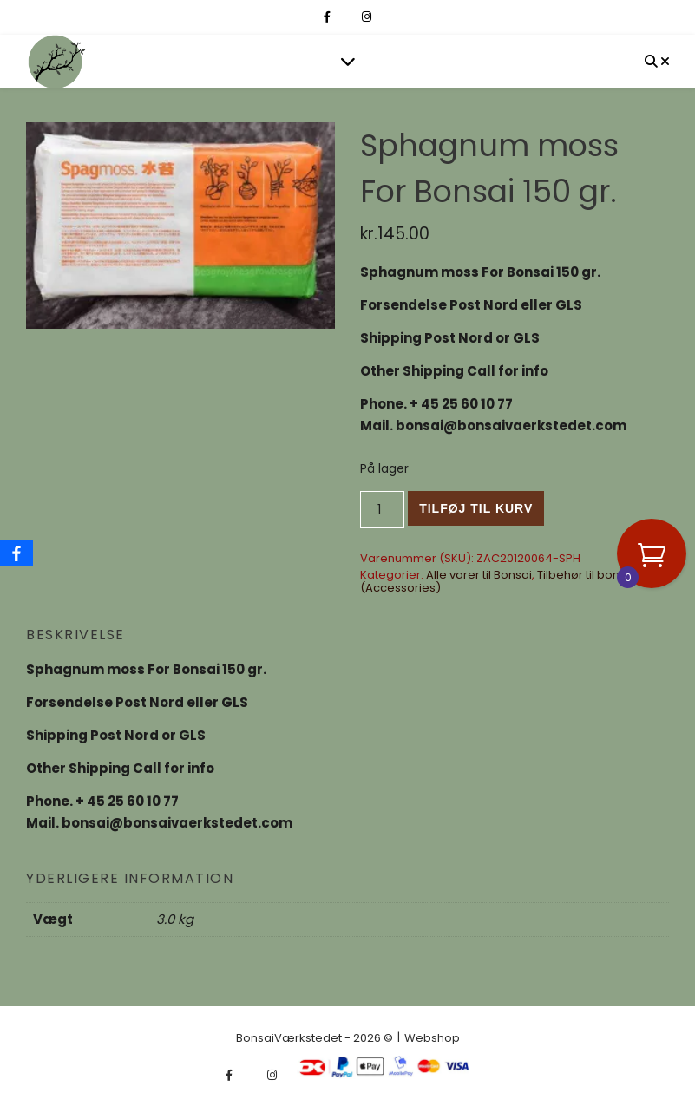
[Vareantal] (382, 509)
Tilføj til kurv (476, 508)
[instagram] (366, 17)
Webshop (432, 1038)
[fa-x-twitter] (347, 17)
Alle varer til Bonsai (479, 574)
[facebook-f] (328, 17)
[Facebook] (16, 553)
